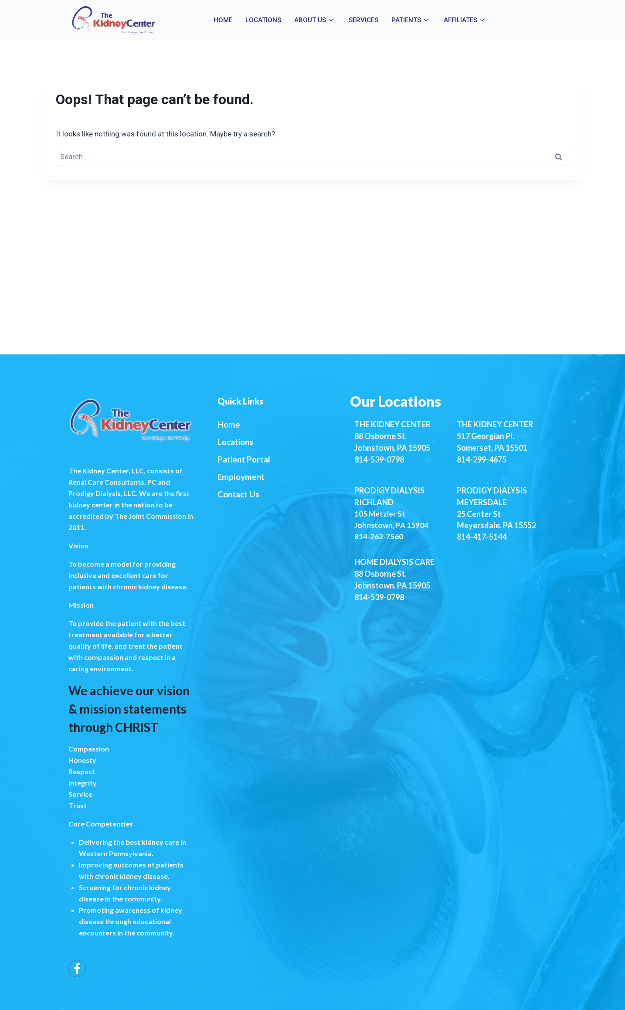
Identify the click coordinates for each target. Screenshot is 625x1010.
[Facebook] (77, 968)
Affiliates (465, 20)
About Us (315, 20)
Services (363, 20)
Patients (411, 20)
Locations (263, 20)
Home (223, 20)
